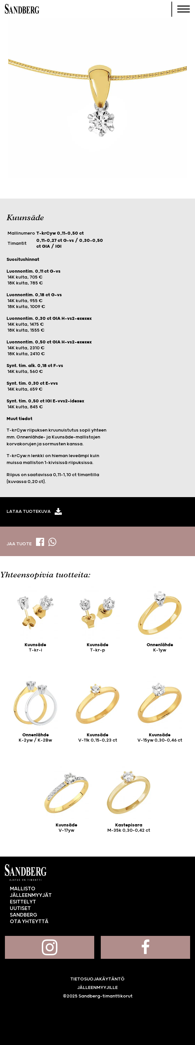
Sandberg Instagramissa (49, 947)
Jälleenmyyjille (97, 987)
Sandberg (22, 9)
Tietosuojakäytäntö (97, 979)
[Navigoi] (183, 9)
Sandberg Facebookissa (145, 947)
